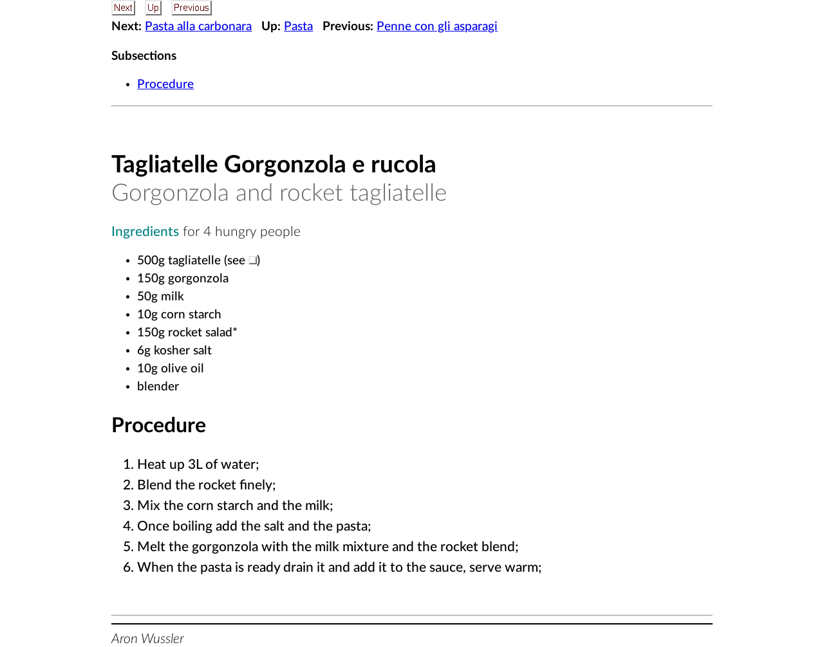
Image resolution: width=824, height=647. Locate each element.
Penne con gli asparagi (437, 27)
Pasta (298, 27)
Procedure (165, 84)
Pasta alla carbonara (198, 27)
